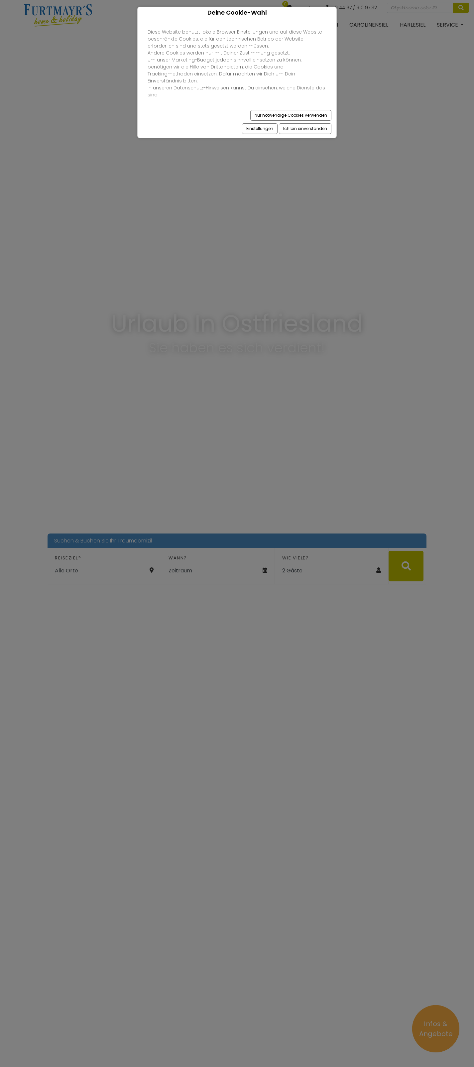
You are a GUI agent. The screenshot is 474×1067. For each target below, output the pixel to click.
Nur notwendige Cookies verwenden (291, 115)
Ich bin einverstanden (305, 128)
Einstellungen (259, 128)
